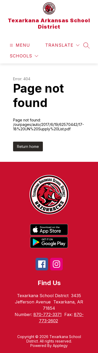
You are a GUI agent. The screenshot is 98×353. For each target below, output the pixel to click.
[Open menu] (19, 45)
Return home (28, 146)
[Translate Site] (62, 45)
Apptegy (60, 345)
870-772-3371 (47, 314)
